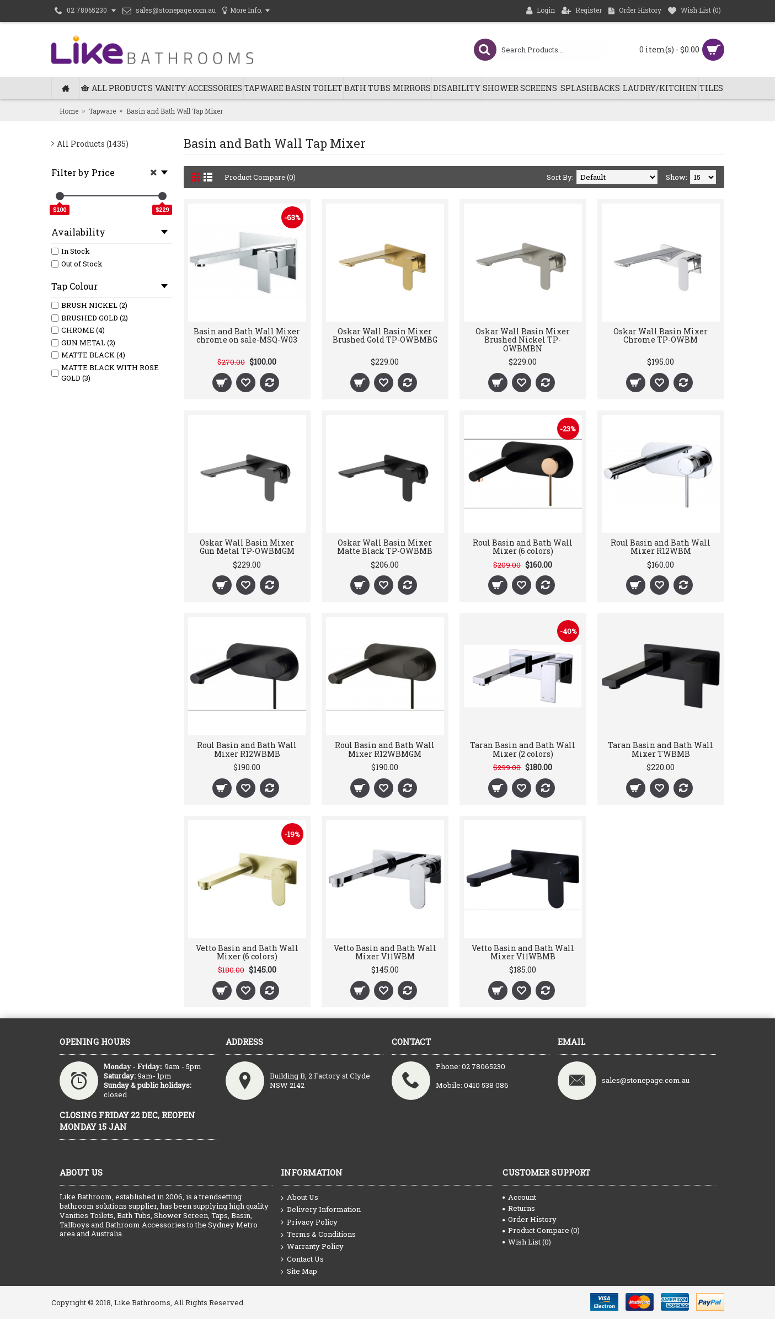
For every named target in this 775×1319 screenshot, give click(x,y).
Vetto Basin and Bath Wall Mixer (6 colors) (247, 952)
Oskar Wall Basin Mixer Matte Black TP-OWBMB (384, 546)
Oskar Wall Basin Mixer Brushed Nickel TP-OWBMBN (522, 340)
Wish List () (527, 1242)
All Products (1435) (93, 143)
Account (519, 1197)
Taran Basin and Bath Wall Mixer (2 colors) (522, 749)
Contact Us (302, 1259)
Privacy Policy (309, 1222)
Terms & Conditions (318, 1234)
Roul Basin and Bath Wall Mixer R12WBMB (247, 749)
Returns (519, 1208)
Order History (530, 1219)
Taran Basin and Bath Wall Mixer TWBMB (660, 749)
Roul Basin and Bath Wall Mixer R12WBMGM (385, 749)
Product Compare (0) (260, 177)
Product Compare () (541, 1230)
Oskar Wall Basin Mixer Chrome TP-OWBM (660, 335)
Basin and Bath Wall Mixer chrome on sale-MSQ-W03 (247, 335)
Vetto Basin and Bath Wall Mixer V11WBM (385, 952)
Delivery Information (321, 1209)
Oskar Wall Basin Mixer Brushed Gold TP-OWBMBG (385, 335)
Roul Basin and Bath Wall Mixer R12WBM (660, 546)
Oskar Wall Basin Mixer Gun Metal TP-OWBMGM (247, 546)
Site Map (299, 1271)
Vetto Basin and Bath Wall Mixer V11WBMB (523, 952)
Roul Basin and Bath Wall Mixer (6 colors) (523, 546)
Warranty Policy (312, 1246)
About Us (299, 1197)
